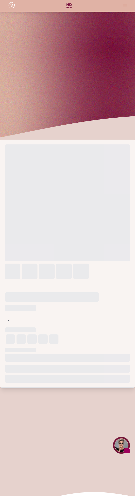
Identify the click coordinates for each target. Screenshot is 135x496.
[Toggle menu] (125, 6)
